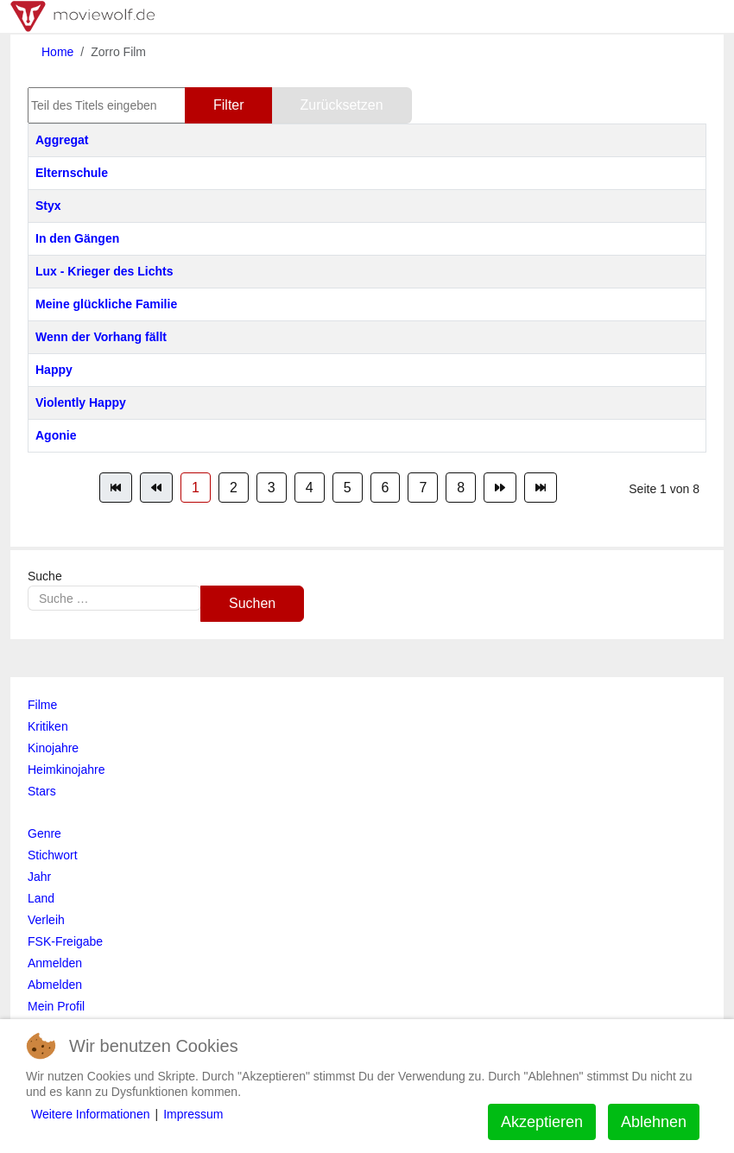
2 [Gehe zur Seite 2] (233, 487)
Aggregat (61, 140)
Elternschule (71, 173)
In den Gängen (77, 238)
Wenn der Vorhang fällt (101, 337)
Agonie (55, 435)
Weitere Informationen (90, 1114)
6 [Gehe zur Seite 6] (385, 487)
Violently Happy (80, 402)
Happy (54, 370)
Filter (228, 105)
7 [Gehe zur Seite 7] (423, 487)
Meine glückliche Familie (106, 304)
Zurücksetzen (342, 105)
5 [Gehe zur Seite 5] (347, 487)
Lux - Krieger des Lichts (104, 271)
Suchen (252, 603)
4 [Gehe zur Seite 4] (309, 487)
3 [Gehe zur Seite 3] (271, 487)
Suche (45, 576)
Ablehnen (654, 1122)
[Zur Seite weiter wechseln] (500, 487)
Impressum (193, 1114)
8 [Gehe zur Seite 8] (461, 487)
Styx (48, 205)
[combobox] (114, 598)
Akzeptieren (542, 1122)
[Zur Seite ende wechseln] (540, 487)
